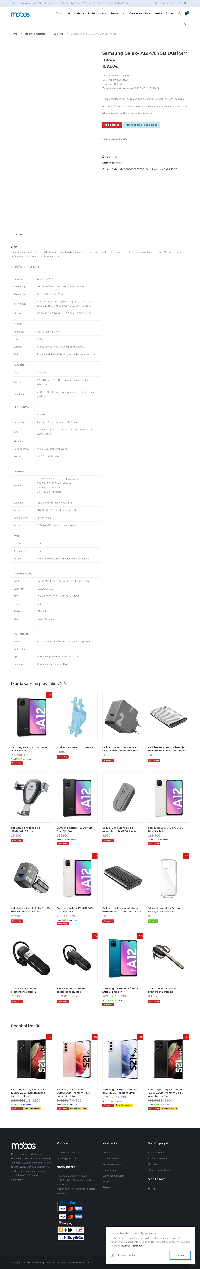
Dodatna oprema (97, 13)
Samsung (58, 34)
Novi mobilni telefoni (35, 34)
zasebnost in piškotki (131, 1245)
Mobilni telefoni (76, 13)
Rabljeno (170, 13)
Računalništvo (117, 13)
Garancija (153, 1164)
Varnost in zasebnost (159, 1170)
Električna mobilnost (140, 13)
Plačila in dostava (157, 1158)
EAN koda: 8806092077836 (128, 169)
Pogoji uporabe (156, 1152)
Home (14, 34)
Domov (60, 13)
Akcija (158, 13)
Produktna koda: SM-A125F (161, 169)
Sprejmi (180, 1255)
